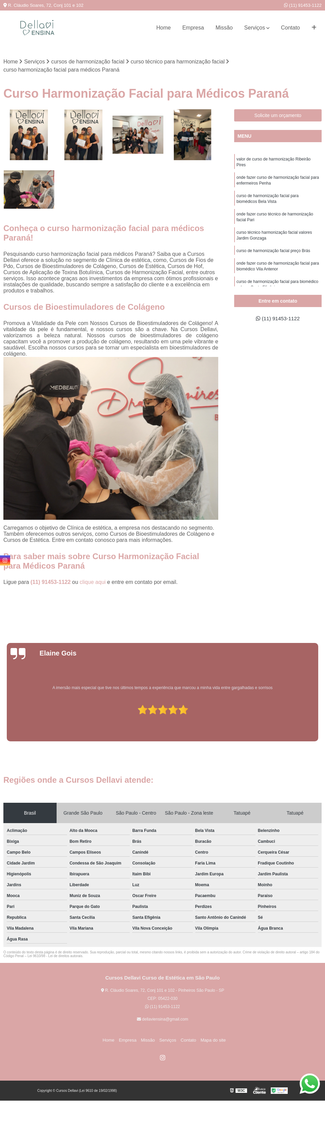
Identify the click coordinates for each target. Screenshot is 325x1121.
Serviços (254, 28)
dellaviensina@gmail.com (162, 1019)
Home (163, 28)
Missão (224, 28)
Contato (290, 28)
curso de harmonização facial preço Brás (273, 254)
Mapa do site (210, 1040)
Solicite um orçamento (278, 115)
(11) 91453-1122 (303, 5)
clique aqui (93, 582)
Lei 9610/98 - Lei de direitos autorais (54, 956)
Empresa (193, 28)
